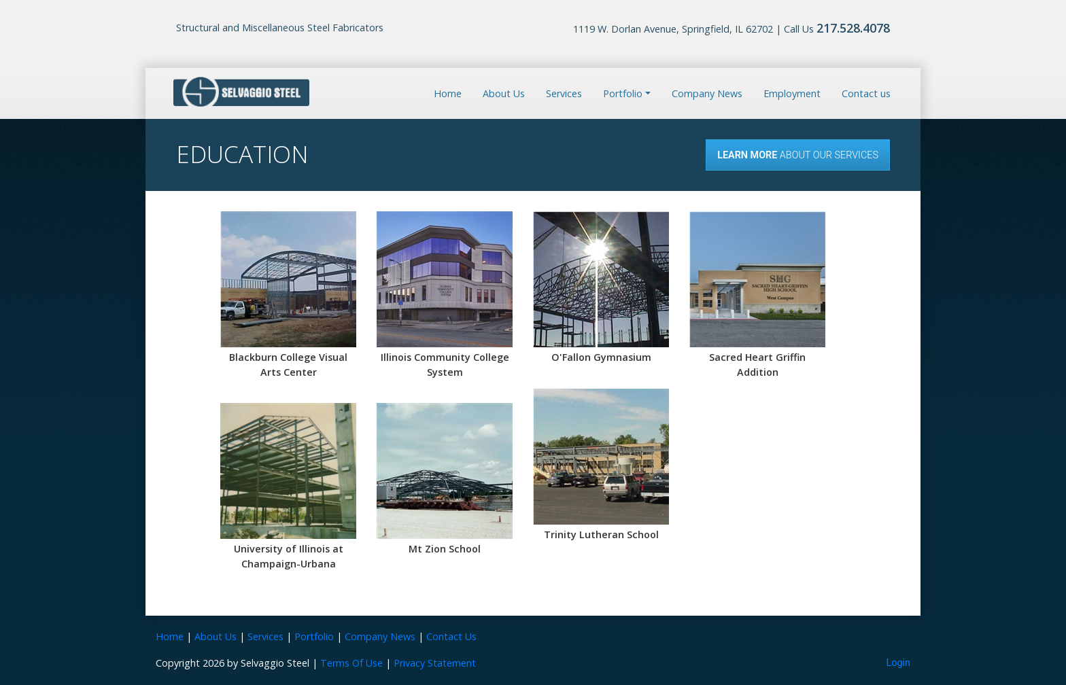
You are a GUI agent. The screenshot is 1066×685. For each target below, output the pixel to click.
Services (564, 93)
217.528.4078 (853, 28)
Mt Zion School (445, 548)
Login (899, 663)
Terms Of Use (351, 662)
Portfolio (314, 636)
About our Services (797, 155)
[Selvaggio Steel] (241, 92)
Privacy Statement (435, 662)
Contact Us (451, 636)
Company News (707, 93)
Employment (792, 93)
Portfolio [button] (622, 93)
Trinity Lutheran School (601, 534)
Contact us (866, 93)
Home (448, 93)
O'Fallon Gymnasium (601, 357)
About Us (504, 93)
